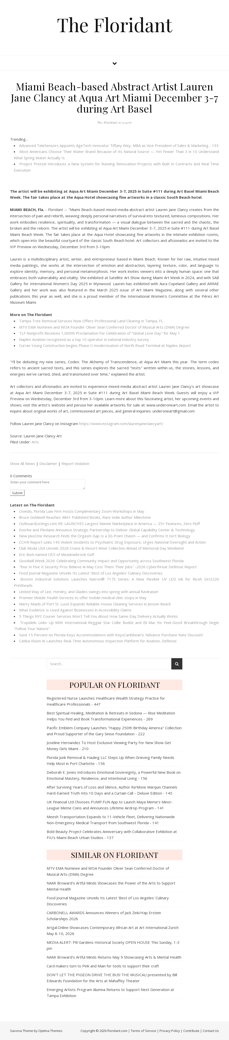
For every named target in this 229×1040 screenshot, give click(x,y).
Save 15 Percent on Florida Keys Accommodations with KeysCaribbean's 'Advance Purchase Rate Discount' (111, 634)
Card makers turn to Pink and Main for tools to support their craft (103, 965)
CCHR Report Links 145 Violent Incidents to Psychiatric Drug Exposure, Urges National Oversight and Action (112, 542)
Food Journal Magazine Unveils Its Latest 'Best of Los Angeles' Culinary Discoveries (91, 573)
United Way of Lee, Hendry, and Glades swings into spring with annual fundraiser (89, 591)
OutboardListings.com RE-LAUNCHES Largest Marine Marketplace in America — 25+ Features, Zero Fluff (109, 523)
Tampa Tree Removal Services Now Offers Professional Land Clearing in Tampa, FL (91, 320)
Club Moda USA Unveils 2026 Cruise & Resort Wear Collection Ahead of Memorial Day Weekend (101, 548)
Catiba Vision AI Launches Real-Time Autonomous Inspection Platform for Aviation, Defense (98, 640)
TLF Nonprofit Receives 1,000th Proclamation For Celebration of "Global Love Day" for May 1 (99, 333)
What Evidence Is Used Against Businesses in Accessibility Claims (75, 609)
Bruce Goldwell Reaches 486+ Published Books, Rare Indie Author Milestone (85, 517)
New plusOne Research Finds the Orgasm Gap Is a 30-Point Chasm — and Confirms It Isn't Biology (104, 535)
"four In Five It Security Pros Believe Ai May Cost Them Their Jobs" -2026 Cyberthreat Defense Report (108, 566)
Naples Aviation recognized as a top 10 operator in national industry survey (84, 339)
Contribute (191, 1030)
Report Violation (75, 463)
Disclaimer (48, 463)
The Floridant (114, 24)
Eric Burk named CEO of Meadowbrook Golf (56, 554)
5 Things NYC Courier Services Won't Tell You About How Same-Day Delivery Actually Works (98, 616)
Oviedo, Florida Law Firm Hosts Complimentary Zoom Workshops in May (81, 511)
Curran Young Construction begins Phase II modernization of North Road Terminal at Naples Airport (105, 345)
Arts (35, 441)
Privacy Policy (170, 1030)
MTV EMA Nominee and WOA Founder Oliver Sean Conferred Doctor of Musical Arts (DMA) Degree (104, 327)
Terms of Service (143, 1030)
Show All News (22, 463)
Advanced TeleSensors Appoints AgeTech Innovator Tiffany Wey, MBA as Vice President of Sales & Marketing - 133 (119, 145)
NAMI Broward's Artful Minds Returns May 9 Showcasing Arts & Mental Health (114, 957)
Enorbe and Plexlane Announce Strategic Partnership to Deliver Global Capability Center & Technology (107, 529)
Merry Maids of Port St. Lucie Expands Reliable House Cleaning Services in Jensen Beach (95, 603)
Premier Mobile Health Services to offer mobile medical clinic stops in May (82, 597)
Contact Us (211, 1030)
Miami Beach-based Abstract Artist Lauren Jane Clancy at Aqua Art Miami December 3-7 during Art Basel (114, 97)
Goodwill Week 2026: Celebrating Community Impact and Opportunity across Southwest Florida (101, 560)
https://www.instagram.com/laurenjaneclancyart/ (121, 423)
